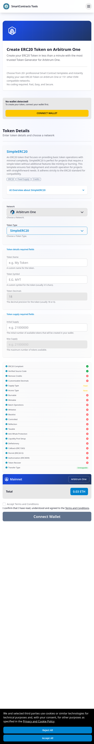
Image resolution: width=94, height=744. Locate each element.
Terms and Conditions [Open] (77, 508)
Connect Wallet (47, 113)
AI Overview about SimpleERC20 (27, 190)
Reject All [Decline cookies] (47, 730)
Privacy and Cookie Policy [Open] (38, 721)
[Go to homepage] (20, 6)
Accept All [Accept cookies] (47, 738)
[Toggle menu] (88, 6)
